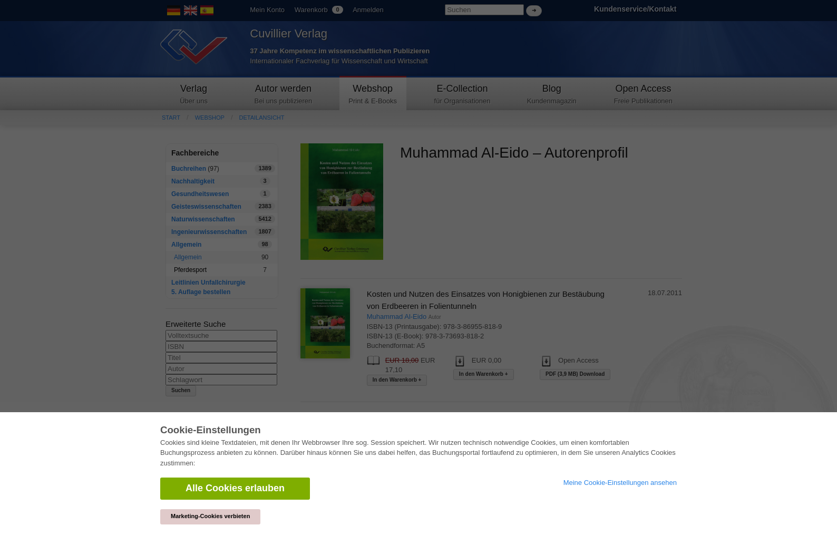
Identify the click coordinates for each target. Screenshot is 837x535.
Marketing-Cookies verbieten (210, 516)
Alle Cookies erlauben (235, 488)
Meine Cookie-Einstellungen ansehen (620, 483)
